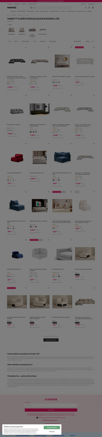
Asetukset (52, 431)
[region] (31, 429)
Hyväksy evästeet (52, 427)
